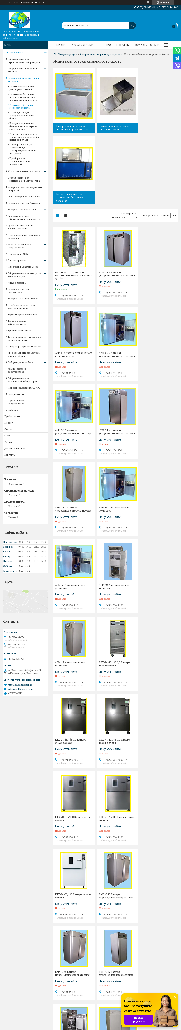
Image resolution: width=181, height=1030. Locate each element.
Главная (61, 45)
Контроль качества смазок (23, 298)
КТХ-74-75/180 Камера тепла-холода (73, 596)
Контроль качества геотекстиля (18, 290)
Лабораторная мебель (20, 362)
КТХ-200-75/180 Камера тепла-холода (154, 518)
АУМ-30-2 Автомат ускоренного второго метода (116, 286)
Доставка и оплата (147, 45)
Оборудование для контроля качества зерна (24, 275)
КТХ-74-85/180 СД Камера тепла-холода (155, 441)
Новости (9, 422)
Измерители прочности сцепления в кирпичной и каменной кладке (24, 136)
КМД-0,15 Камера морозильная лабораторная (157, 673)
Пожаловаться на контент (98, 1026)
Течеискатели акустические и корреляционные (24, 338)
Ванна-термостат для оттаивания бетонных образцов (154, 129)
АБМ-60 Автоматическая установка (112, 364)
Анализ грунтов (17, 260)
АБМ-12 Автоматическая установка (112, 441)
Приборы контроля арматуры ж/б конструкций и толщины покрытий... (23, 149)
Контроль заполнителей (22, 209)
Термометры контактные (22, 314)
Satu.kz (105, 1023)
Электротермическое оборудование (20, 246)
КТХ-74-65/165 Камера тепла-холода (116, 596)
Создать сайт (27, 2)
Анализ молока (17, 282)
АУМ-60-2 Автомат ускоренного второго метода (73, 286)
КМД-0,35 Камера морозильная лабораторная (72, 673)
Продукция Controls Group (23, 266)
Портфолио (11, 409)
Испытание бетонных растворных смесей (21, 88)
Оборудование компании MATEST (22, 70)
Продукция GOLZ (18, 253)
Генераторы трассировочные (24, 346)
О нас (107, 45)
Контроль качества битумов (24, 203)
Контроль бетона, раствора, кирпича (101, 54)
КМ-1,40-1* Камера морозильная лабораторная (115, 751)
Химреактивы (16, 394)
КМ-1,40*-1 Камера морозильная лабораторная (72, 751)
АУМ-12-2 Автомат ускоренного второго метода (73, 364)
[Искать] (132, 23)
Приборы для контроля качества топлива (21, 306)
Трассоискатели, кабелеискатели (17, 322)
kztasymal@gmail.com (20, 689)
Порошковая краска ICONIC (24, 387)
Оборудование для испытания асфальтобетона (24, 179)
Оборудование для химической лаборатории (23, 380)
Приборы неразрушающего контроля (24, 236)
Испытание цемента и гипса (24, 171)
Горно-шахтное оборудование (17, 402)
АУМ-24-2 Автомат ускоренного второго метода (158, 286)
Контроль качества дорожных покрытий (25, 188)
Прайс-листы (12, 416)
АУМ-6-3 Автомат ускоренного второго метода (158, 206)
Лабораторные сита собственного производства (24, 217)
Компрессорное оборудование (17, 370)
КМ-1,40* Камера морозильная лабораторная (157, 751)
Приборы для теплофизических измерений (19, 161)
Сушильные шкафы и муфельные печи (20, 227)
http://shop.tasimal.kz (20, 684)
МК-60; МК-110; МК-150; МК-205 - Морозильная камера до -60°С (69, 207)
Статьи (8, 429)
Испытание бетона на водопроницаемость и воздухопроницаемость (23, 96)
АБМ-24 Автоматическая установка (70, 441)
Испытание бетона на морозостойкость (21, 106)
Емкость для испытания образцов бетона (113, 127)
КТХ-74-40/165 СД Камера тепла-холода (113, 518)
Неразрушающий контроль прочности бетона (21, 115)
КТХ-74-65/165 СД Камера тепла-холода (70, 518)
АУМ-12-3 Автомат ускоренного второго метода (116, 206)
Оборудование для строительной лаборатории (24, 60)
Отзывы (9, 442)
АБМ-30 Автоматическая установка (155, 364)
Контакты (122, 45)
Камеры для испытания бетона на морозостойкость (73, 127)
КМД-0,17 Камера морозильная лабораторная (115, 673)
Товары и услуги (83, 45)
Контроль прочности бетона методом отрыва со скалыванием (24, 126)
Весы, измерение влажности (24, 196)
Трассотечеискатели (19, 330)
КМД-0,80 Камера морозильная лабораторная (157, 596)
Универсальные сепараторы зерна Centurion (24, 354)
